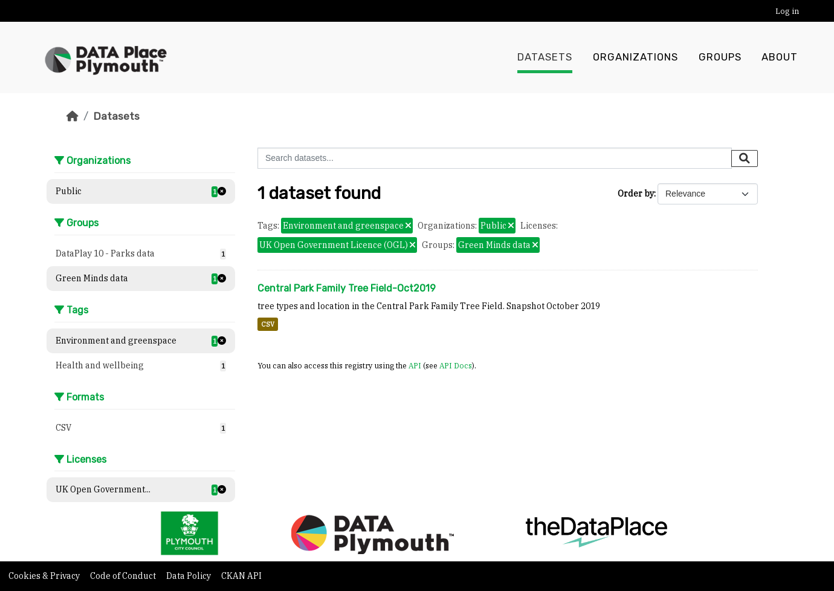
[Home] (72, 116)
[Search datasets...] (494, 158)
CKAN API (241, 575)
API (415, 365)
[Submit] (744, 158)
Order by (636, 193)
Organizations (635, 57)
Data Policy (189, 575)
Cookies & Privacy (45, 575)
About (779, 57)
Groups (720, 57)
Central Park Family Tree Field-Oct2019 (346, 288)
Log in (787, 11)
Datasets (544, 57)
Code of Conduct (124, 575)
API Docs (455, 365)
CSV (267, 324)
